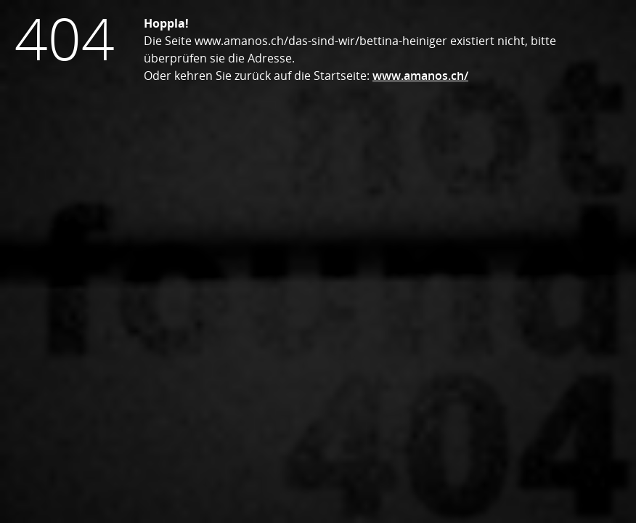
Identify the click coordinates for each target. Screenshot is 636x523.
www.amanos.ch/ (420, 76)
